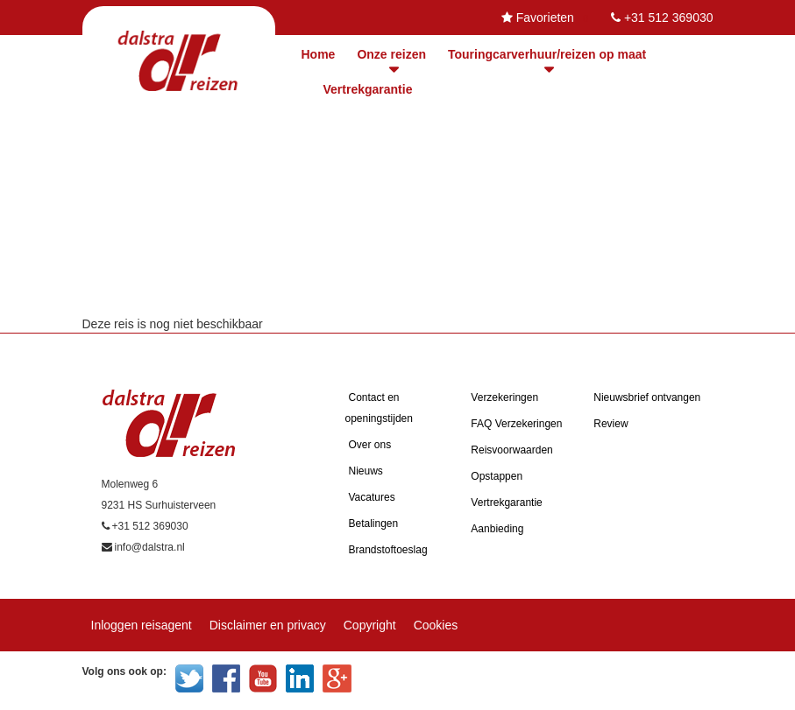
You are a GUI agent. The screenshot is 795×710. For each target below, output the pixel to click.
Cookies (436, 625)
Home (319, 54)
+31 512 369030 (668, 17)
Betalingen (374, 523)
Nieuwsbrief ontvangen (646, 397)
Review (610, 424)
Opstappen (496, 476)
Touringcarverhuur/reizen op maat (547, 54)
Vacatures (372, 497)
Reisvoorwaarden (511, 450)
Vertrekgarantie (368, 89)
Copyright (370, 625)
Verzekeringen (504, 397)
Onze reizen (391, 54)
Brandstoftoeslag (388, 550)
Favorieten (545, 17)
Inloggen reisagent (141, 625)
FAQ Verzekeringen (516, 424)
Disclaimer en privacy (267, 625)
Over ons (370, 445)
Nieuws (366, 471)
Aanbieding (497, 529)
